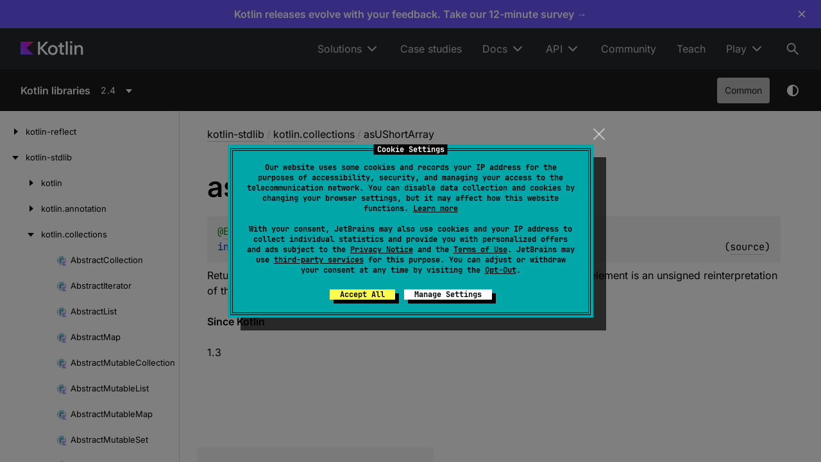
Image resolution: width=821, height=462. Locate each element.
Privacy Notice (381, 249)
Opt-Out (500, 270)
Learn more (435, 208)
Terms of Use (480, 249)
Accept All (362, 294)
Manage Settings (448, 294)
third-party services (319, 260)
